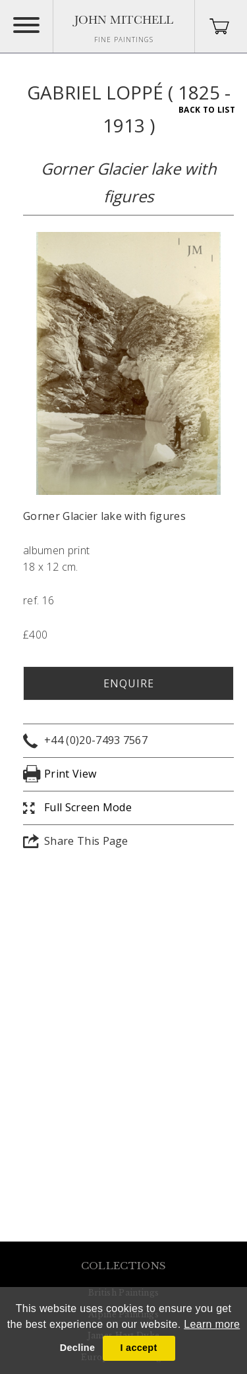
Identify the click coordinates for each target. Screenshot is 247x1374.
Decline (77, 1347)
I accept (138, 1347)
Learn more (212, 1324)
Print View (70, 773)
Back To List (206, 109)
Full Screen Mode (88, 807)
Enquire (128, 683)
